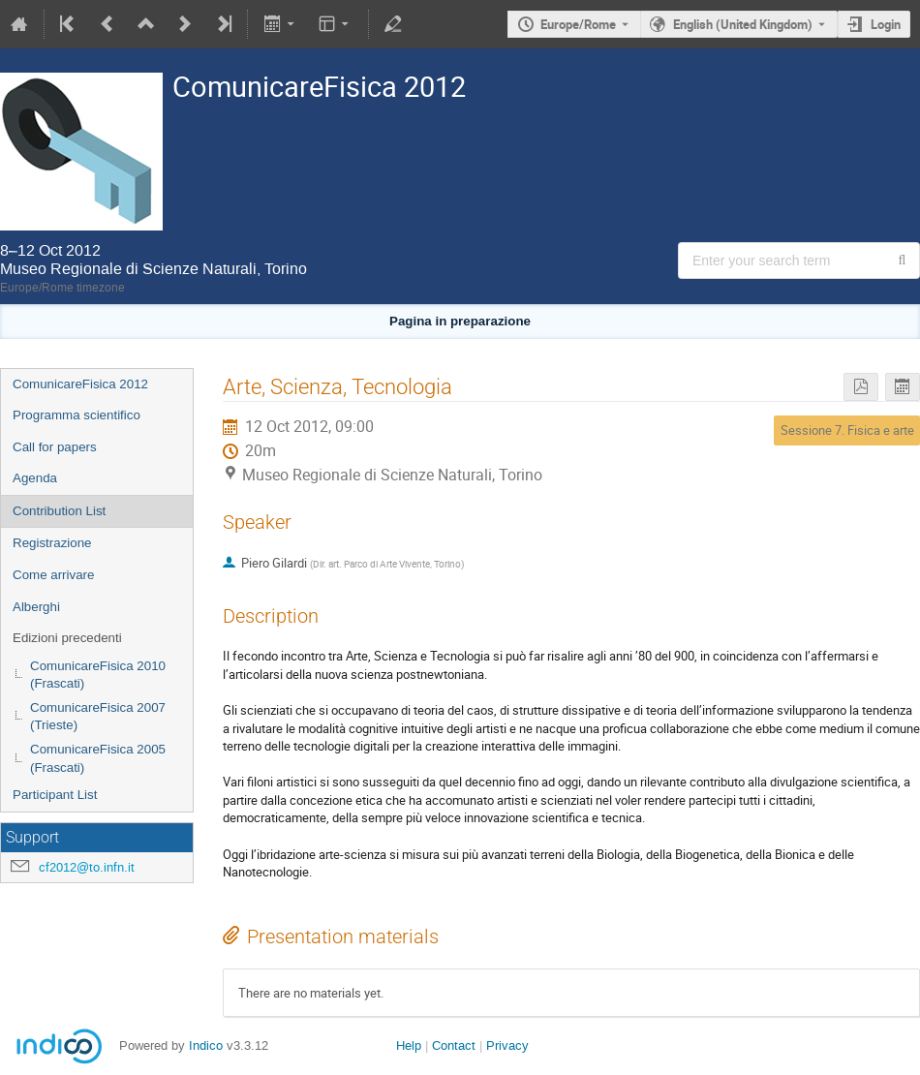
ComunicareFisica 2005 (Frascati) (98, 758)
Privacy (507, 1045)
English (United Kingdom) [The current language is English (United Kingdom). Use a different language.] (743, 24)
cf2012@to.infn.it (87, 867)
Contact (453, 1045)
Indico (206, 1045)
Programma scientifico (76, 415)
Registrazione (52, 543)
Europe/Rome (578, 24)
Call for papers (55, 447)
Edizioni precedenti (67, 637)
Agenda (35, 478)
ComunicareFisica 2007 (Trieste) (98, 716)
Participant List (55, 794)
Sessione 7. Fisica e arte (847, 430)
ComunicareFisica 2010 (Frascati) (98, 675)
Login (886, 24)
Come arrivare (53, 575)
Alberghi (36, 606)
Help (408, 1045)
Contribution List (59, 511)
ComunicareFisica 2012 (80, 384)
